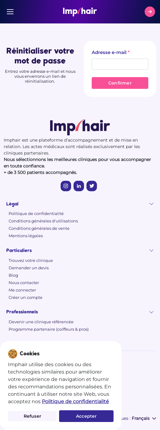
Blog (13, 275)
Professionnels (22, 312)
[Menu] (10, 11)
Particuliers (19, 250)
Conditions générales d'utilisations (43, 220)
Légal (12, 204)
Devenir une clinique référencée (41, 321)
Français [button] (144, 418)
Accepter (86, 416)
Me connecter (22, 289)
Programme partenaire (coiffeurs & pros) (49, 329)
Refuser (32, 416)
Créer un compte (25, 297)
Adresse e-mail (109, 52)
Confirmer (120, 83)
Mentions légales (26, 235)
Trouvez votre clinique (31, 260)
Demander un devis (29, 267)
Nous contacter (24, 282)
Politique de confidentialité (36, 213)
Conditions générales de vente (39, 228)
